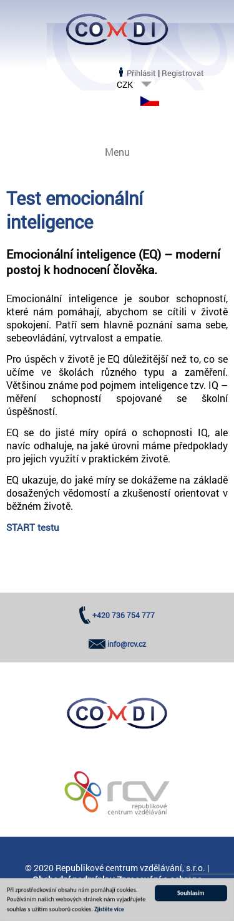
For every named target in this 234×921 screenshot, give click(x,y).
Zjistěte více (109, 911)
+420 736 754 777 (123, 615)
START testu (32, 527)
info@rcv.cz (126, 644)
